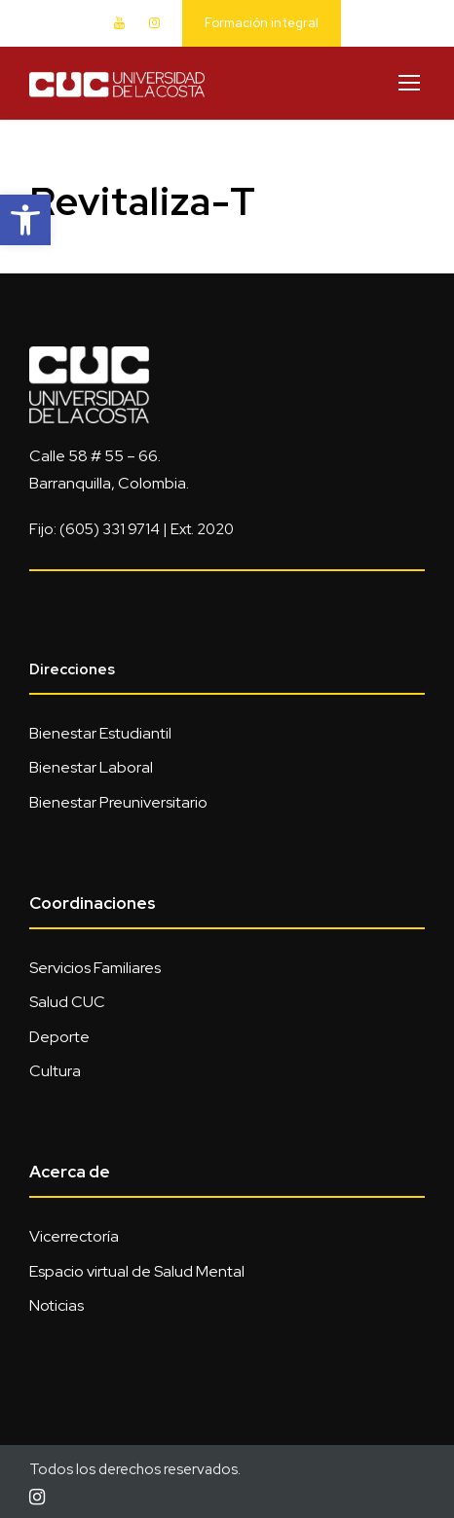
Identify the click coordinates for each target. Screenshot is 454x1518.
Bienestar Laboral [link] (91, 767)
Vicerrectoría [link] (74, 1236)
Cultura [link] (55, 1071)
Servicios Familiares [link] (95, 968)
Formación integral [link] (262, 23)
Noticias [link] (56, 1305)
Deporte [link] (59, 1037)
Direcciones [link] (72, 669)
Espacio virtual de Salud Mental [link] (137, 1271)
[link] (25, 220)
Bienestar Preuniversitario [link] (118, 802)
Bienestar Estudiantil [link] (100, 733)
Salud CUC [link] (67, 1002)
